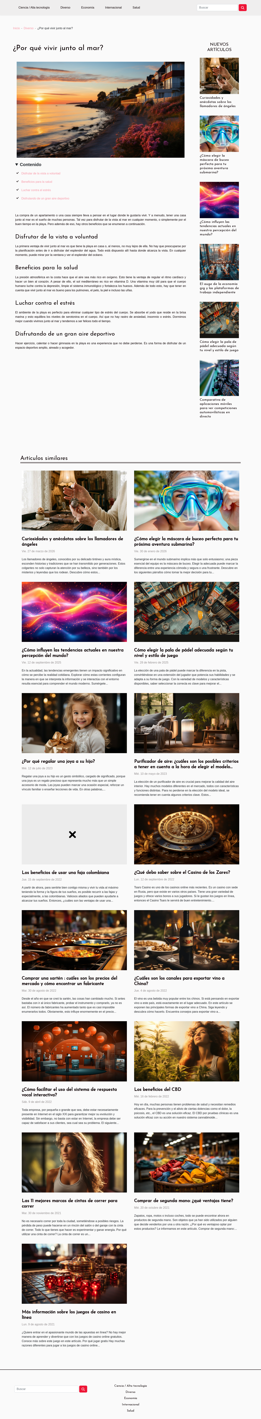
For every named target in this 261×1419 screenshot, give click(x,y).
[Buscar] (217, 7)
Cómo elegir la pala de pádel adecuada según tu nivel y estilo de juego (219, 346)
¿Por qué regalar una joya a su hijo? (58, 761)
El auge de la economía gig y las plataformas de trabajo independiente (219, 288)
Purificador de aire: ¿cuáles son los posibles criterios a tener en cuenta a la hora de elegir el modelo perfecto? (186, 767)
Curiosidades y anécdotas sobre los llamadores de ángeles (218, 102)
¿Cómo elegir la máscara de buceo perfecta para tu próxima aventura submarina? (214, 164)
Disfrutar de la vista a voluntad (40, 173)
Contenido (30, 164)
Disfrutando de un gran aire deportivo (45, 198)
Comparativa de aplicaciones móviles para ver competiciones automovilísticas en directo (218, 408)
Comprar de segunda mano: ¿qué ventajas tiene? (183, 1201)
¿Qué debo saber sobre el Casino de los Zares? (182, 872)
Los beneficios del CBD (157, 1089)
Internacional (113, 7)
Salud (136, 7)
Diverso (65, 7)
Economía (87, 7)
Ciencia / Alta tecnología (34, 7)
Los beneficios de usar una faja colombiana (65, 873)
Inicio (16, 28)
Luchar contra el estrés (36, 190)
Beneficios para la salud (36, 181)
